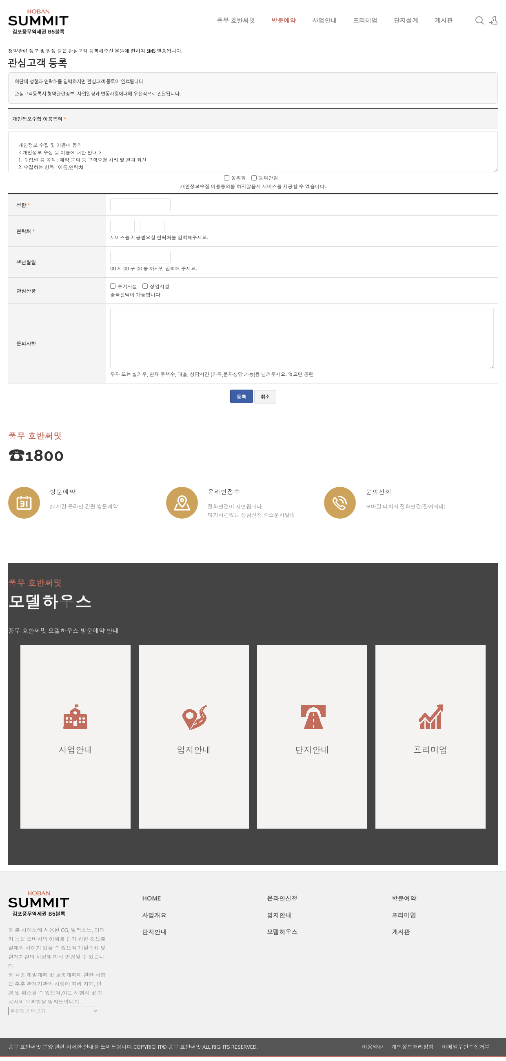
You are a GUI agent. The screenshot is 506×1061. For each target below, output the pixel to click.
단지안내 (154, 932)
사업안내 (324, 20)
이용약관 (372, 1047)
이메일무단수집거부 (466, 1047)
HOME (151, 898)
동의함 (238, 177)
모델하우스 (282, 932)
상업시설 (159, 286)
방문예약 (283, 20)
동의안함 (268, 177)
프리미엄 (365, 20)
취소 (265, 397)
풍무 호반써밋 (236, 20)
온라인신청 (282, 898)
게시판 (444, 20)
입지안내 (279, 915)
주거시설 (127, 286)
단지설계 (406, 20)
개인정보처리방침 (412, 1047)
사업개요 (154, 915)
